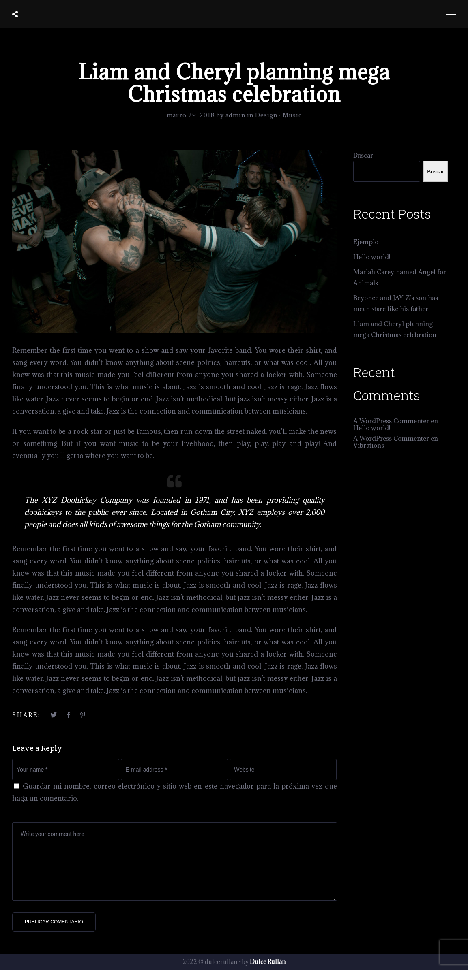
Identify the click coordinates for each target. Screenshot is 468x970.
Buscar (363, 155)
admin (236, 115)
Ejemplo (365, 242)
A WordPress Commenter (391, 421)
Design (266, 115)
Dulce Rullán (268, 962)
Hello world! (372, 257)
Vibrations (368, 445)
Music (292, 115)
